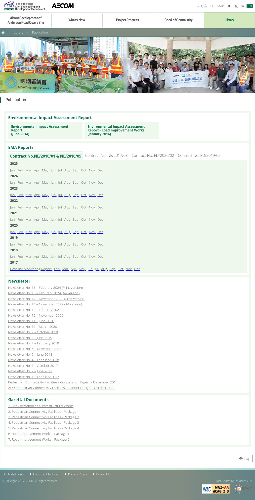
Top (247, 458)
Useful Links (15, 474)
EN (250, 6)
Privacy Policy (77, 474)
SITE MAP (217, 6)
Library (18, 32)
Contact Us (104, 474)
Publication (40, 32)
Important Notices (46, 474)
